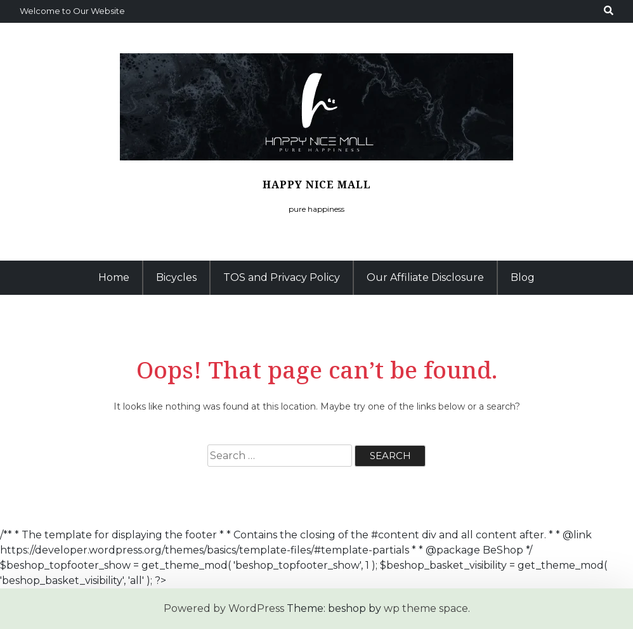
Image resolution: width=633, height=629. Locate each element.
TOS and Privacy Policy (281, 277)
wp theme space (426, 608)
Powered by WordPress (224, 608)
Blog (523, 277)
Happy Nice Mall (317, 184)
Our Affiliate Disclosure (425, 277)
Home (113, 277)
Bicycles (176, 277)
